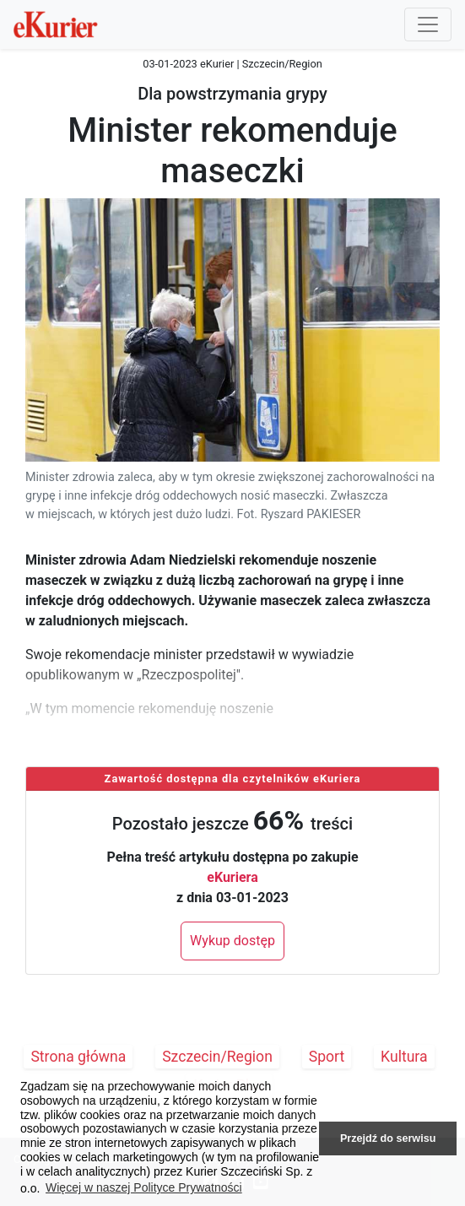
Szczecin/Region (217, 1056)
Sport (327, 1056)
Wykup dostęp (232, 941)
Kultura (404, 1056)
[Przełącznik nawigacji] (427, 24)
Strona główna (78, 1056)
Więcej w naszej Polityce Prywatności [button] (144, 1187)
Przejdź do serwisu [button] (387, 1138)
